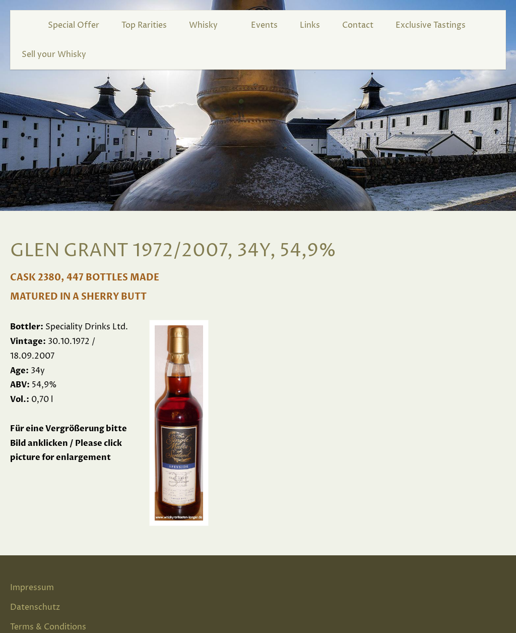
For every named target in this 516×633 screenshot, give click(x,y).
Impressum (32, 587)
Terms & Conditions (48, 626)
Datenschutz (35, 607)
